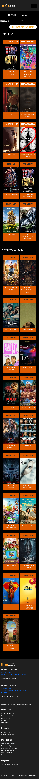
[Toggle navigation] (34, 6)
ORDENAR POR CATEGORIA (23, 27)
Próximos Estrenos (7, 734)
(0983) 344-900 (6, 688)
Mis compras (5, 755)
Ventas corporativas (8, 744)
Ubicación (4, 722)
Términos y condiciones (9, 764)
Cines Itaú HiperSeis (8, 714)
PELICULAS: (4, 21)
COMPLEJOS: (13, 15)
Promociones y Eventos (9, 748)
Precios (3, 720)
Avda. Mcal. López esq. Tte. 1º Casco (13, 674)
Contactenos (5, 718)
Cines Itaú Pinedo (7, 716)
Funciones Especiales (8, 746)
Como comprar (6, 753)
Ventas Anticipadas (8, 750)
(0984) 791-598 (6, 672)
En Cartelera (5, 732)
